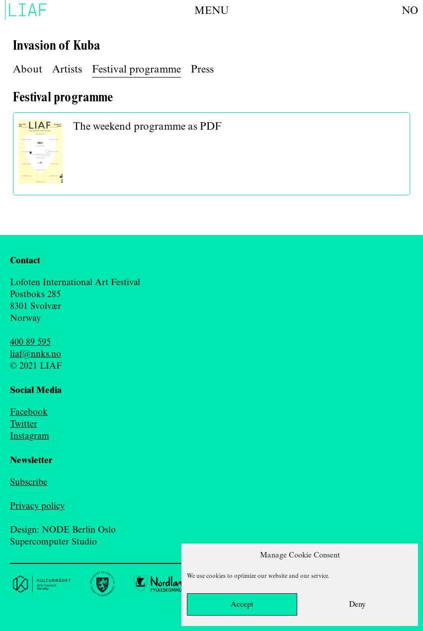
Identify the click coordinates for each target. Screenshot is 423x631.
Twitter (23, 424)
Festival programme (136, 70)
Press (202, 70)
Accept (242, 605)
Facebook (29, 412)
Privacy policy (37, 506)
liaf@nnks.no (35, 354)
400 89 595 (30, 342)
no (410, 11)
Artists (67, 70)
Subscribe (28, 482)
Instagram (29, 436)
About (27, 70)
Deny (357, 605)
